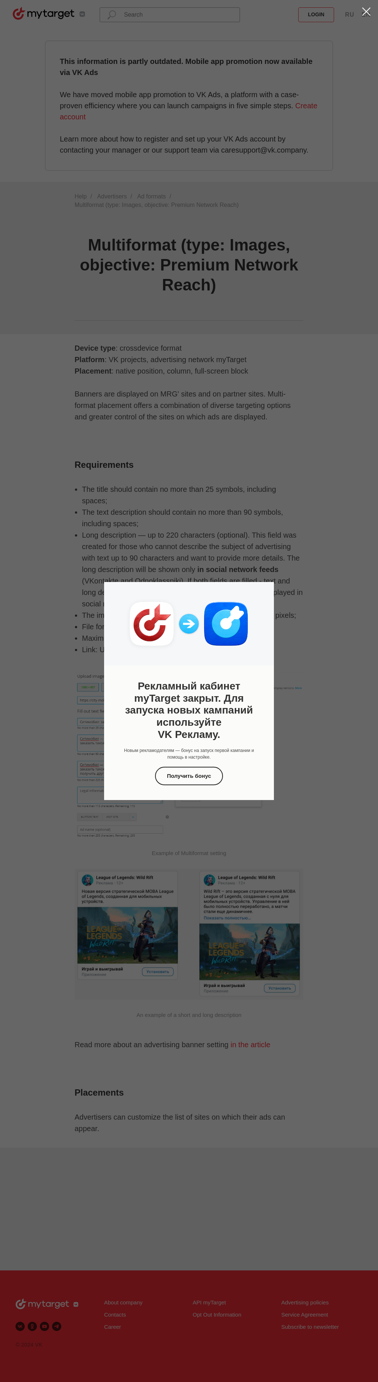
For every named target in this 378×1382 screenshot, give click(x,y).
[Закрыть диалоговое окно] (366, 12)
